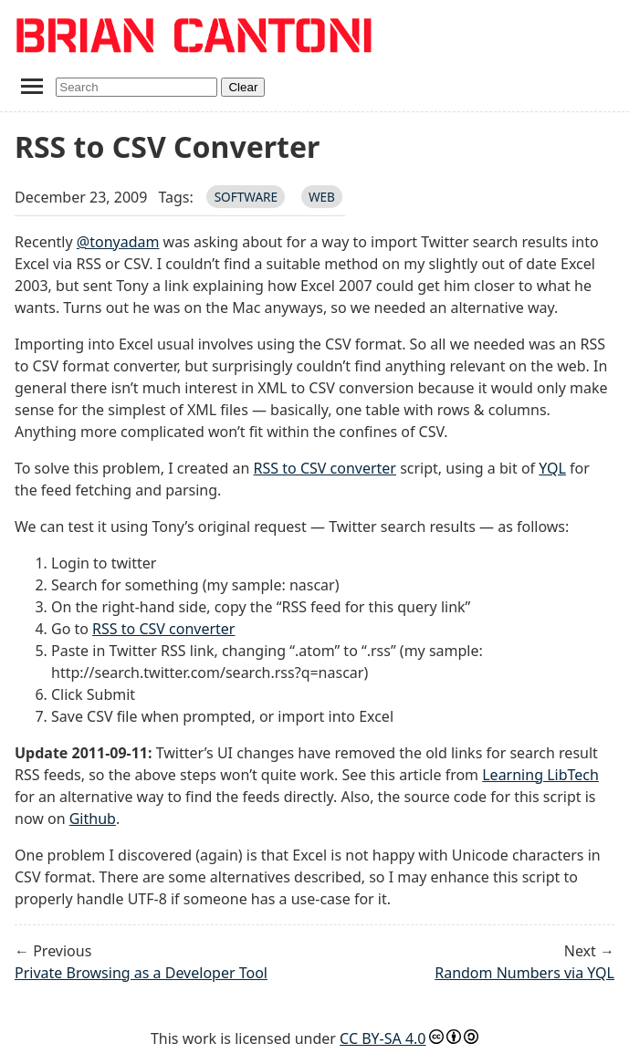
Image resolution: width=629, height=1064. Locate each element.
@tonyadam (118, 242)
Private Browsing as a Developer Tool (141, 973)
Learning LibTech (540, 775)
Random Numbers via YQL (524, 973)
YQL (552, 468)
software (246, 196)
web (322, 196)
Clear (242, 87)
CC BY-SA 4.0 (382, 1038)
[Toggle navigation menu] (31, 85)
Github (92, 818)
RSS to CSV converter (325, 468)
